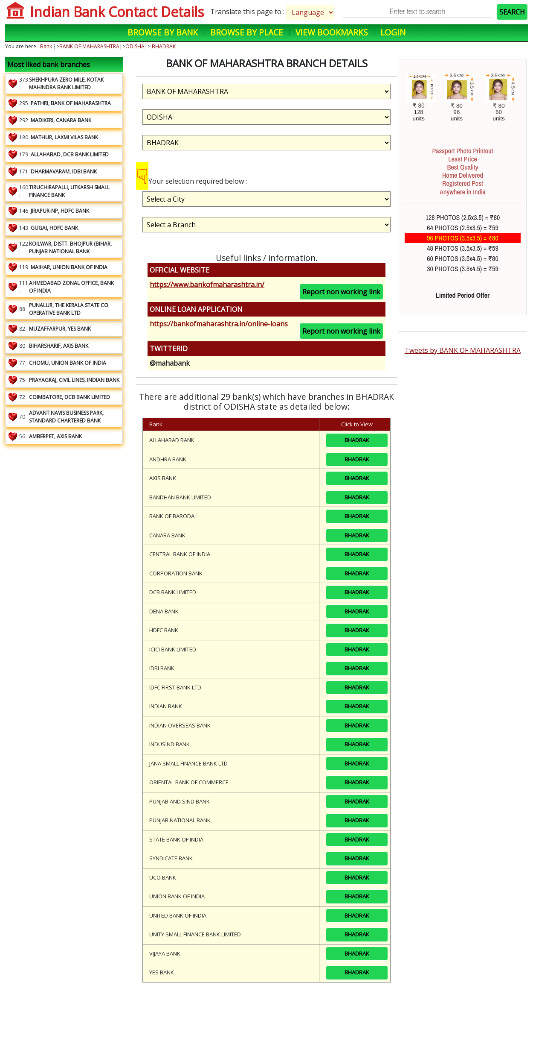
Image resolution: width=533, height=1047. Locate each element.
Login (393, 32)
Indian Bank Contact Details (117, 12)
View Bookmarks (331, 32)
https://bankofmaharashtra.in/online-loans (219, 323)
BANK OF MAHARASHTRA (89, 46)
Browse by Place (246, 32)
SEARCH (512, 12)
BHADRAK (163, 46)
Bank (46, 46)
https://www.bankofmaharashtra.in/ (207, 284)
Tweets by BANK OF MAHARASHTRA (463, 350)
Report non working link (341, 291)
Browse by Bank (162, 32)
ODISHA (135, 46)
